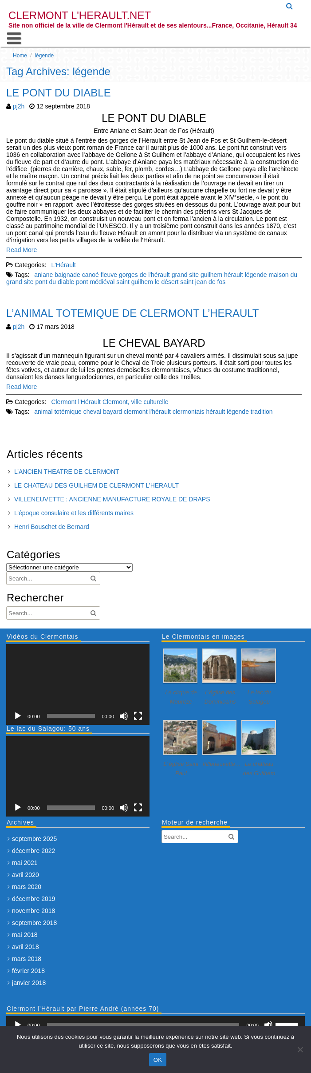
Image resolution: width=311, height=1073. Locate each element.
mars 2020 (26, 886)
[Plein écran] (138, 716)
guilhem (211, 274)
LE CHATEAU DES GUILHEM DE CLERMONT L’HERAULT (96, 485)
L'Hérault (63, 264)
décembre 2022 (33, 850)
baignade (67, 274)
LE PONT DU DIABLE (58, 93)
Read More (21, 249)
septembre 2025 (34, 838)
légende (256, 274)
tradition (262, 411)
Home (20, 55)
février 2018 (28, 970)
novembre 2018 (33, 910)
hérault (233, 274)
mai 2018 (25, 934)
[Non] (299, 1049)
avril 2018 (25, 946)
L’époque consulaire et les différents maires (74, 512)
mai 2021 (25, 862)
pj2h (18, 106)
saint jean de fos (202, 281)
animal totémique (58, 411)
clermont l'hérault (147, 411)
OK (158, 1060)
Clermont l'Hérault (76, 401)
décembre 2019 (33, 898)
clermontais (189, 411)
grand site (185, 274)
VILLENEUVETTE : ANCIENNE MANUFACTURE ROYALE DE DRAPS (112, 499)
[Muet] (123, 716)
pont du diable (54, 281)
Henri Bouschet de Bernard (51, 526)
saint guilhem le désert (147, 281)
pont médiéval (95, 281)
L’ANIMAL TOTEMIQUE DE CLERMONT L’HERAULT (132, 313)
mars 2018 (26, 958)
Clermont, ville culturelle (135, 401)
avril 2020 (25, 874)
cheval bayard (102, 411)
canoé (90, 274)
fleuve (109, 274)
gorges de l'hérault (144, 274)
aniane (43, 274)
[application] (78, 684)
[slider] (143, 1025)
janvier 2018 (29, 982)
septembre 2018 (34, 922)
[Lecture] (17, 716)
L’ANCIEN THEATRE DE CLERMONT (66, 471)
